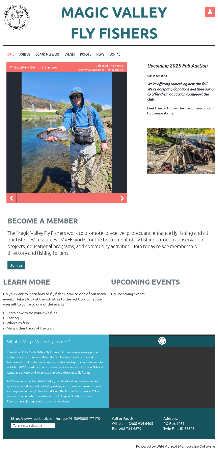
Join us (16, 265)
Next (122, 198)
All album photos (24, 67)
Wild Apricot (167, 446)
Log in (210, 12)
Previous (11, 198)
